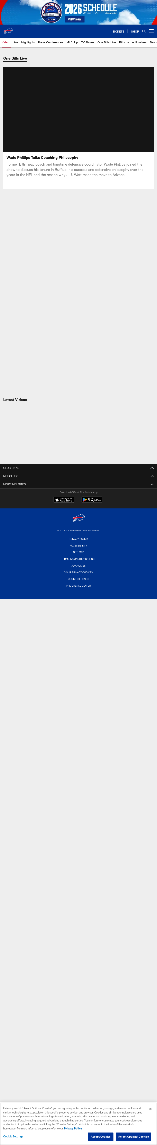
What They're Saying (79, 652)
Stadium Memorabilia (78, 844)
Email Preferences (78, 960)
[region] (78, 1123)
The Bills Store (79, 837)
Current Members (78, 877)
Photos (78, 1011)
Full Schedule (78, 753)
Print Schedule (78, 775)
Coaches (78, 546)
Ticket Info (78, 862)
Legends (78, 597)
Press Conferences (79, 691)
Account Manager (78, 935)
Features (78, 622)
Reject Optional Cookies (133, 1136)
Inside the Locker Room (78, 699)
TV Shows (78, 735)
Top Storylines (78, 637)
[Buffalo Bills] (78, 1071)
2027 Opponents (78, 760)
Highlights (78, 684)
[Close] (150, 1108)
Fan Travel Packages (78, 928)
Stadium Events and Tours (78, 822)
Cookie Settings (13, 1136)
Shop (78, 968)
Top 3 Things (78, 644)
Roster (78, 531)
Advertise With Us (78, 513)
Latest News (78, 615)
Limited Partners (78, 582)
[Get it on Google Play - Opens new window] (92, 1054)
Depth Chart (78, 539)
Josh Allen (78, 630)
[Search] (144, 31)
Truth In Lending (78, 506)
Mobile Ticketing (78, 913)
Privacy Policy (78, 1090)
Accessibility (78, 1097)
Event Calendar (78, 768)
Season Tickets (78, 869)
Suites (78, 899)
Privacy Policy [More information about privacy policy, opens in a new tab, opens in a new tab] (73, 1128)
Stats (78, 553)
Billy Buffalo (78, 982)
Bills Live (78, 677)
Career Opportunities (78, 484)
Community (78, 989)
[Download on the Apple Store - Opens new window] (63, 1052)
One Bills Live (78, 1004)
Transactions (78, 568)
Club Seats (78, 884)
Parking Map (78, 815)
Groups (78, 891)
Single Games (78, 906)
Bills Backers (78, 975)
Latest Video (78, 670)
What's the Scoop (78, 728)
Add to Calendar (78, 782)
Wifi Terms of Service (78, 491)
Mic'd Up (78, 721)
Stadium (78, 808)
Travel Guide (78, 790)
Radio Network (78, 1019)
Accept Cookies (101, 1136)
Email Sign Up (78, 953)
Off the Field (78, 706)
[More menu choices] (151, 31)
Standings (78, 575)
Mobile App (78, 997)
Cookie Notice (78, 499)
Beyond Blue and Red (78, 713)
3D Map (78, 829)
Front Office (78, 590)
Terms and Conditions (78, 920)
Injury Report (79, 561)
